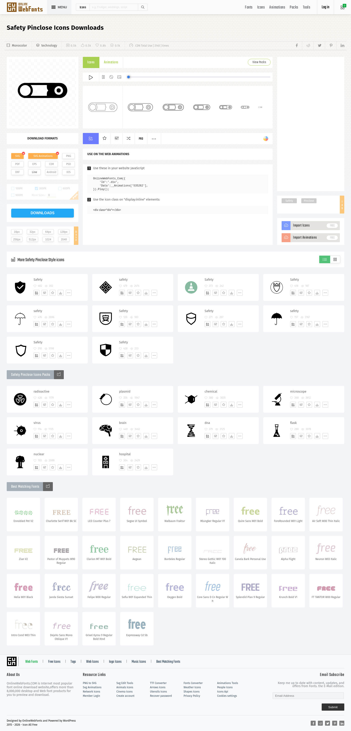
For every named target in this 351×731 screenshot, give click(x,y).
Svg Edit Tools (124, 683)
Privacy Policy (192, 695)
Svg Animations (92, 687)
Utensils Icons (158, 691)
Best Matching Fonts (168, 662)
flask (293, 423)
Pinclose (309, 200)
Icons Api (222, 691)
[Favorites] (53, 293)
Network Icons (91, 691)
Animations (277, 7)
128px (64, 231)
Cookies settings (227, 695)
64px (48, 231)
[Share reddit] (307, 45)
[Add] (36, 293)
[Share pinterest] (330, 45)
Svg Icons (27, 7)
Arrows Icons (157, 687)
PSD (68, 164)
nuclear (39, 454)
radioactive (41, 391)
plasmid (125, 391)
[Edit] (44, 293)
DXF (17, 172)
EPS (34, 164)
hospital (125, 454)
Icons (261, 7)
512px (32, 239)
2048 (64, 239)
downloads (43, 213)
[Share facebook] (298, 45)
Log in (325, 7)
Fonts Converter (193, 683)
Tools (306, 7)
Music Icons (139, 662)
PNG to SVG (89, 683)
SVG (17, 156)
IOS (68, 172)
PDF (17, 164)
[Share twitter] (319, 45)
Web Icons (92, 662)
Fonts (249, 7)
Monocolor (19, 45)
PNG (68, 156)
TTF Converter (158, 683)
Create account (125, 695)
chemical (211, 391)
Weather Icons (192, 687)
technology (49, 45)
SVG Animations (42, 156)
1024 (48, 239)
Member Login (91, 695)
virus (37, 423)
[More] (69, 293)
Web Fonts (31, 662)
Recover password (161, 695)
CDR (51, 164)
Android (51, 172)
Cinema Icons (124, 691)
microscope (298, 391)
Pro (141, 138)
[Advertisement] (310, 124)
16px (17, 231)
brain (122, 423)
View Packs (259, 62)
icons (83, 7)
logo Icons (115, 662)
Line (34, 172)
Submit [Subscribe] (333, 707)
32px (32, 231)
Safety (289, 200)
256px (17, 239)
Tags (73, 662)
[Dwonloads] (61, 293)
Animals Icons (124, 687)
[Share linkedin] (340, 45)
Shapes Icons (191, 691)
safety (123, 280)
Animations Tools (227, 683)
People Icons (225, 687)
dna (207, 423)
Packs (294, 7)
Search (142, 7)
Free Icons (54, 662)
